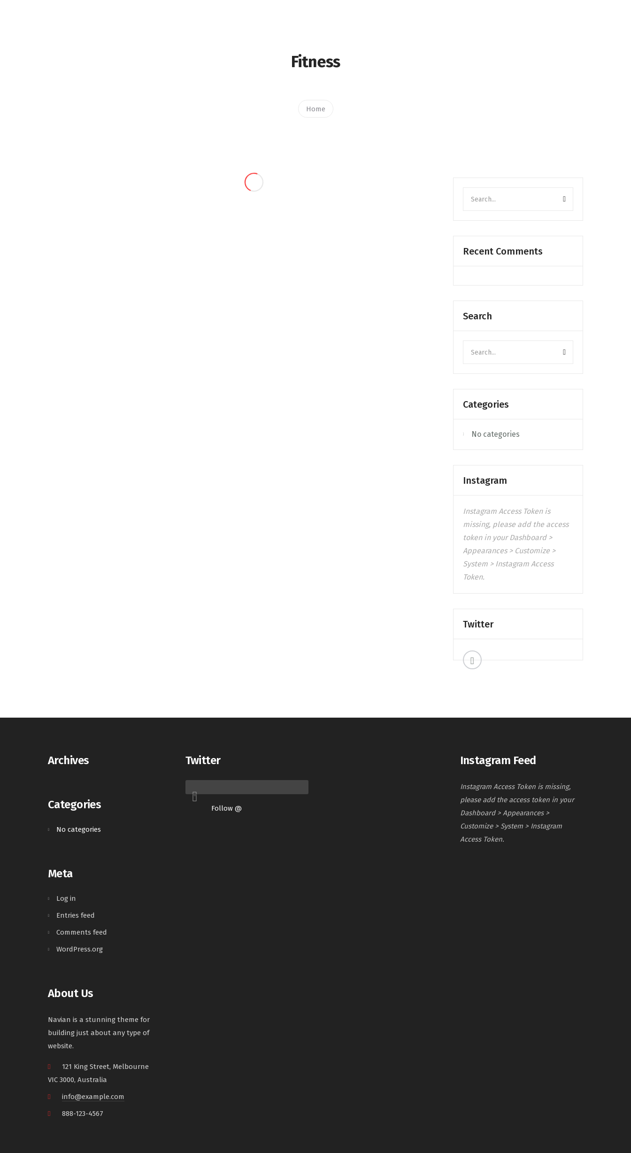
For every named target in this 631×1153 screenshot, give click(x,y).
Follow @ (226, 808)
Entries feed (75, 915)
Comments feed (81, 932)
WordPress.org (79, 949)
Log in (66, 898)
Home (315, 108)
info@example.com (93, 1096)
